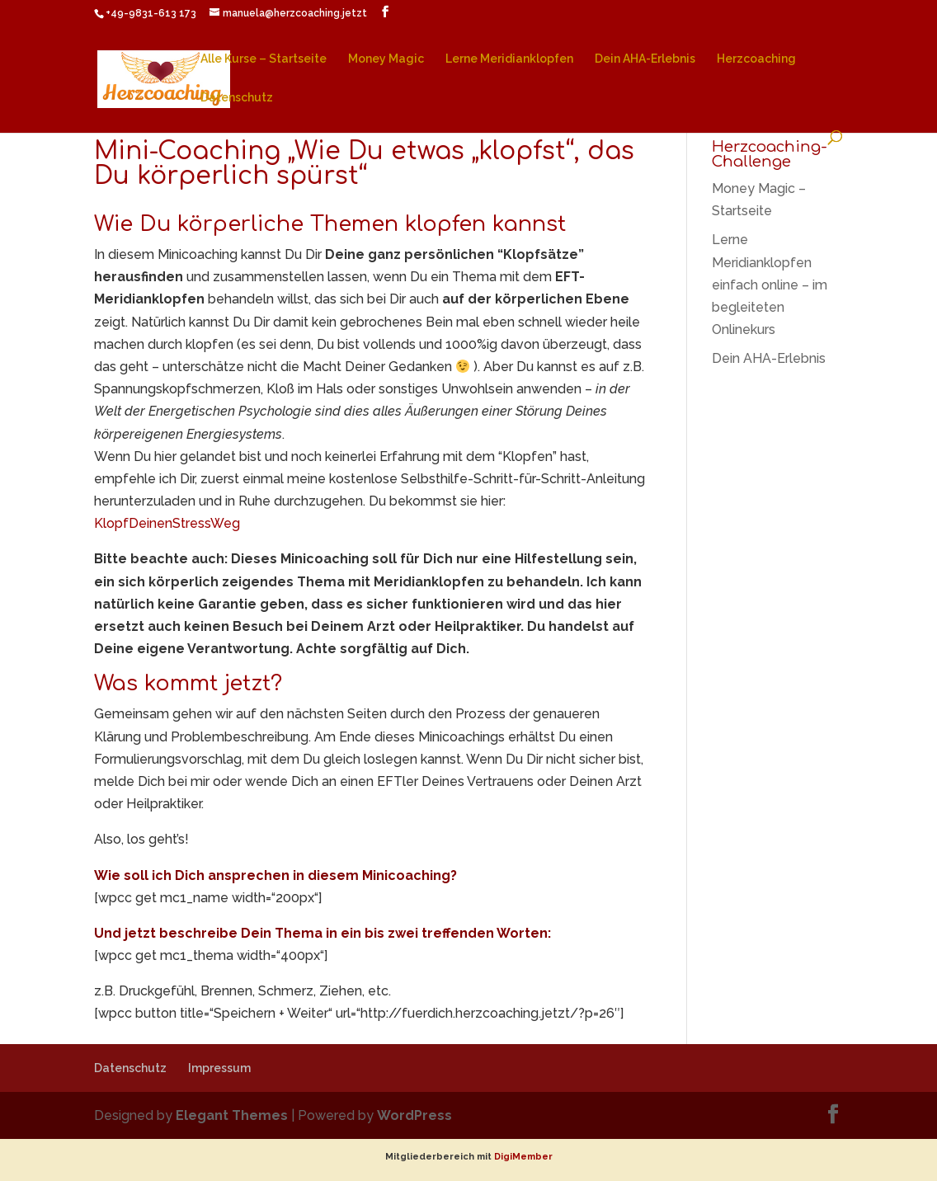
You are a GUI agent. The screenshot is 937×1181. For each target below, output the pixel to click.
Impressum (219, 1068)
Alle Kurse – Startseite (263, 59)
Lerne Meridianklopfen (509, 59)
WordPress (414, 1115)
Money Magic (386, 59)
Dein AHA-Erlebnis (645, 59)
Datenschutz (236, 98)
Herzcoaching (756, 59)
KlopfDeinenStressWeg (167, 523)
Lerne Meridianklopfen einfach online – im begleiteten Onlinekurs (769, 284)
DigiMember (523, 1156)
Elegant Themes (232, 1115)
